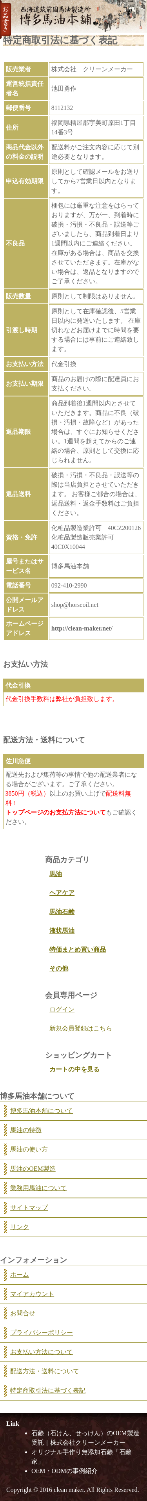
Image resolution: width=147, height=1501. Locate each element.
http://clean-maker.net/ (82, 628)
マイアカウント (32, 1294)
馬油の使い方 (29, 1149)
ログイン (61, 1009)
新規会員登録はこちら (80, 1028)
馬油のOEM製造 (33, 1168)
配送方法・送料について (44, 1371)
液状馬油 (61, 930)
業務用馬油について (38, 1188)
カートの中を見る (74, 1069)
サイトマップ (29, 1207)
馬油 (55, 873)
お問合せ (22, 1313)
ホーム (19, 1274)
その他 (58, 968)
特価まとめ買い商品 (77, 949)
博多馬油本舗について (41, 1110)
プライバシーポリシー (41, 1332)
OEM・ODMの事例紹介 (64, 1471)
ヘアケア (61, 892)
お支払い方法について (41, 1351)
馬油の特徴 (26, 1130)
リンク (19, 1227)
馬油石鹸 (61, 911)
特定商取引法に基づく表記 (47, 1390)
